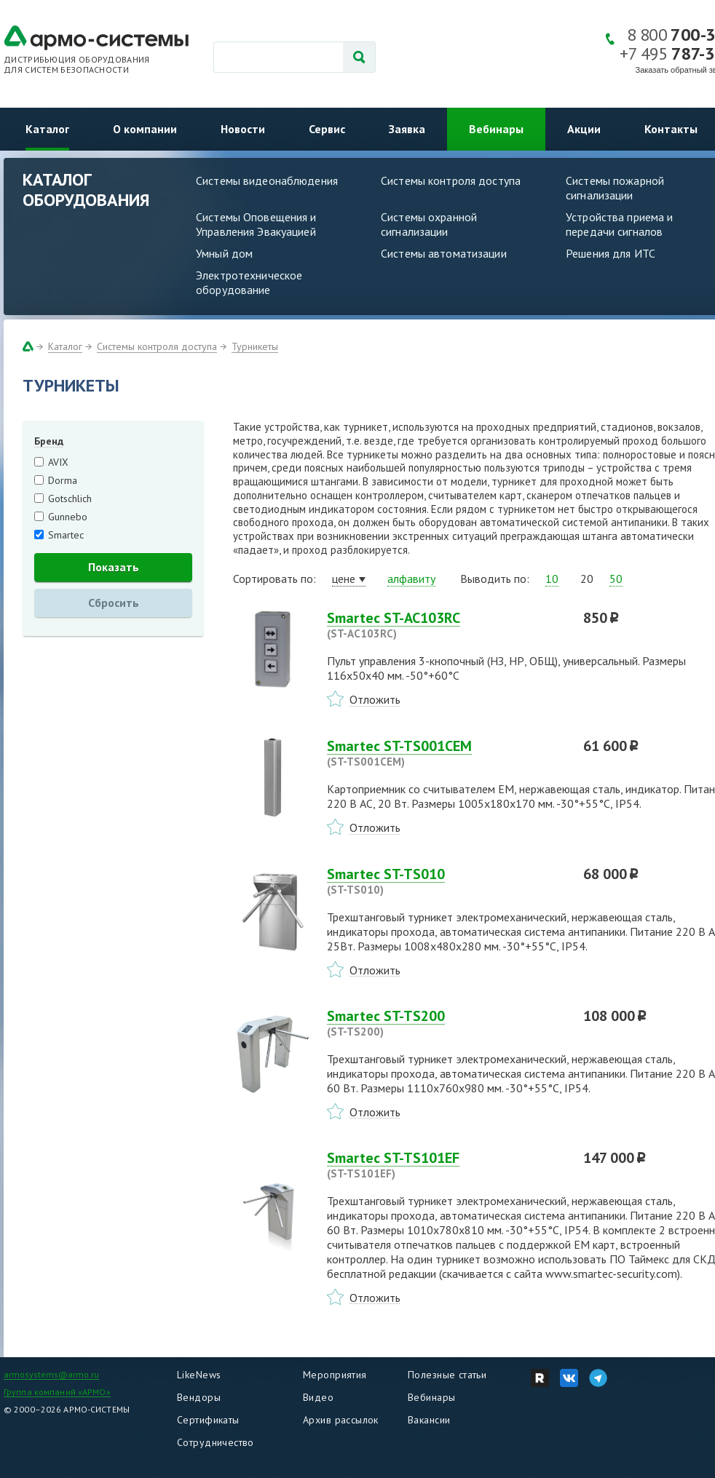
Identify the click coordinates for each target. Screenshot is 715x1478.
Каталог (47, 129)
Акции (584, 129)
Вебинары (496, 129)
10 (551, 578)
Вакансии (429, 1419)
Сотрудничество (215, 1442)
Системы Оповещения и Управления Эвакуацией (256, 224)
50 (616, 578)
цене (343, 578)
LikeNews (199, 1374)
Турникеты (255, 346)
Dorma (62, 480)
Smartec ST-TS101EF (446, 1165)
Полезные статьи (447, 1374)
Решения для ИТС (610, 253)
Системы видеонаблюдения (267, 180)
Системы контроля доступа (451, 180)
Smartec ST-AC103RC (446, 625)
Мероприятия (335, 1374)
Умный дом (224, 253)
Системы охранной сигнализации (429, 224)
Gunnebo (67, 516)
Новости (243, 129)
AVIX (58, 462)
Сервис (327, 129)
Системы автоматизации (444, 253)
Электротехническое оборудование (249, 282)
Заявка (407, 129)
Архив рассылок (341, 1419)
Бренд (48, 441)
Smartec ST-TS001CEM (446, 753)
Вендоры (199, 1397)
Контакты (671, 129)
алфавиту (411, 578)
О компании (145, 129)
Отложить (374, 699)
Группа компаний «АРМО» (57, 1391)
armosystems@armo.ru (51, 1374)
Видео (318, 1397)
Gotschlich (70, 498)
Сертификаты (208, 1419)
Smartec (66, 534)
